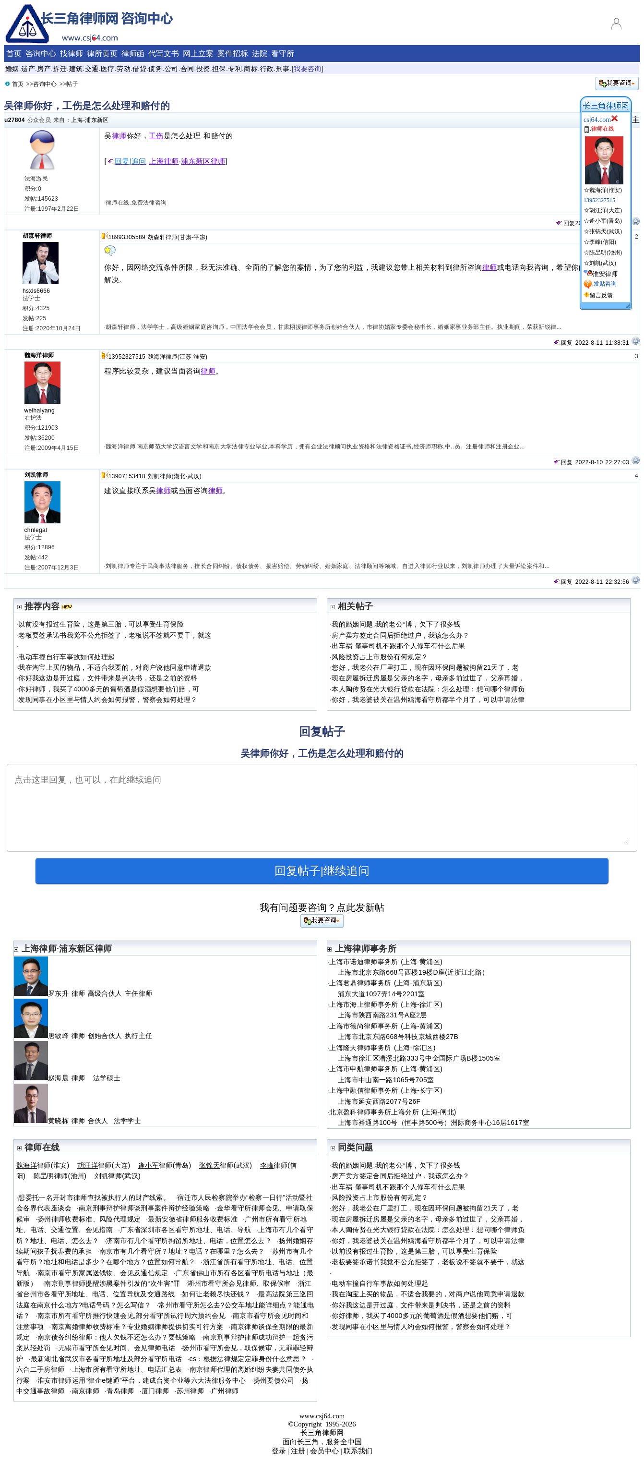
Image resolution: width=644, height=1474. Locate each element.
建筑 (76, 68)
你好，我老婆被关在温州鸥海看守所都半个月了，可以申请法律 (428, 699)
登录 (279, 1451)
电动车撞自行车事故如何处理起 (66, 657)
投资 (203, 68)
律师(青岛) (164, 1165)
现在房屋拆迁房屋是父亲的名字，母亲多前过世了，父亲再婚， (428, 678)
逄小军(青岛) (605, 220)
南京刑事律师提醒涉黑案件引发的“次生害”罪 (112, 1283)
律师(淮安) (43, 1165)
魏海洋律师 (39, 355)
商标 (251, 68)
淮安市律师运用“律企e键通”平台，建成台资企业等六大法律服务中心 (141, 1380)
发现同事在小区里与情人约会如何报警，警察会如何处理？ (107, 699)
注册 (298, 1451)
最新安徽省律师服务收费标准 (193, 1219)
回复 (565, 223)
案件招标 (232, 53)
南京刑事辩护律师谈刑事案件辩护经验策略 (144, 1208)
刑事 (283, 68)
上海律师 (164, 161)
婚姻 (12, 68)
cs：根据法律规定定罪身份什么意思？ (248, 1359)
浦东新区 (96, 120)
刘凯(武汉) (602, 263)
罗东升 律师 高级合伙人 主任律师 (84, 993)
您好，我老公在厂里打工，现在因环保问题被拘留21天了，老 (425, 667)
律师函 (132, 53)
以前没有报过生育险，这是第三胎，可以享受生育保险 (101, 624)
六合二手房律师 (40, 1369)
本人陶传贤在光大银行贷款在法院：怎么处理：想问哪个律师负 (428, 689)
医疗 (108, 68)
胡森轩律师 (37, 235)
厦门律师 (155, 1391)
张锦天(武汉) (605, 231)
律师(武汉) (225, 1165)
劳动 (124, 68)
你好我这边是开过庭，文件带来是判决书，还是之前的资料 (107, 678)
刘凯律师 (36, 474)
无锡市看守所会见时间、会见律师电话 (116, 1348)
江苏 (185, 356)
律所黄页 (102, 53)
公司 (172, 68)
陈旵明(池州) (605, 252)
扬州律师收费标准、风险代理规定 (89, 1219)
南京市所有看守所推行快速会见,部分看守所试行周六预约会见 (131, 1315)
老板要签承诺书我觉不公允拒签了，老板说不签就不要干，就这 (114, 635)
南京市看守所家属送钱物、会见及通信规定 (102, 1273)
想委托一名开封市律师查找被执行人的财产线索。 (94, 1197)
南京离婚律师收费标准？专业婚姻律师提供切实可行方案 (137, 1326)
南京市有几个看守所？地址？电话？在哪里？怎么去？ (182, 1251)
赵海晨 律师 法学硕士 (67, 1078)
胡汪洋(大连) (605, 210)
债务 (155, 68)
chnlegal (36, 530)
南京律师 (85, 1391)
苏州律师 (190, 1391)
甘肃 (185, 237)
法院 (259, 53)
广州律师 (225, 1391)
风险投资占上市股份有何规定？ (380, 657)
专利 (235, 68)
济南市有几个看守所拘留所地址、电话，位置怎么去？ (189, 1240)
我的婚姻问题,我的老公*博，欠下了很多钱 (396, 624)
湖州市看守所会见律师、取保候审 (238, 1283)
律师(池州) (60, 1176)
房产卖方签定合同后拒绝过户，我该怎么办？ (400, 635)
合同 (187, 68)
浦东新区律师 (203, 161)
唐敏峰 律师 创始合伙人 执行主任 (84, 1035)
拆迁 (60, 68)
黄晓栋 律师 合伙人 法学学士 (77, 1120)
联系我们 (358, 1451)
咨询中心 (40, 53)
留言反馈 (601, 295)
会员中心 (324, 1451)
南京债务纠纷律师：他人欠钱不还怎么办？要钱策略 (116, 1337)
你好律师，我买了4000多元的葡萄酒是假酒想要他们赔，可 (108, 689)
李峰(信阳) (602, 242)
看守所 (282, 53)
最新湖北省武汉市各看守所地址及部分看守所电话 (106, 1359)
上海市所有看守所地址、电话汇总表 (127, 1369)
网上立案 (198, 53)
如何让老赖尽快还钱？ (216, 1294)
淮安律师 (605, 274)
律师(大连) (104, 1165)
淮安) (200, 356)
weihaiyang (39, 410)
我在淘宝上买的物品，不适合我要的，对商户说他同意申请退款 (114, 667)
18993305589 (126, 237)
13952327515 (126, 356)
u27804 (14, 120)
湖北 (180, 476)
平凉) (200, 237)
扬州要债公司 (274, 1380)
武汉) (195, 476)
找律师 (71, 53)
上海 (77, 120)
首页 (14, 53)
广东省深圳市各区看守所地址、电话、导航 (185, 1229)
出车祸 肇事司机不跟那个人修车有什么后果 (398, 646)
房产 (44, 68)
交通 (92, 68)
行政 (267, 68)
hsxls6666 (36, 291)
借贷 (139, 68)
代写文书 (163, 53)
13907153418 (126, 476)
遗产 (28, 68)
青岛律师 (120, 1391)
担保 (219, 68)
